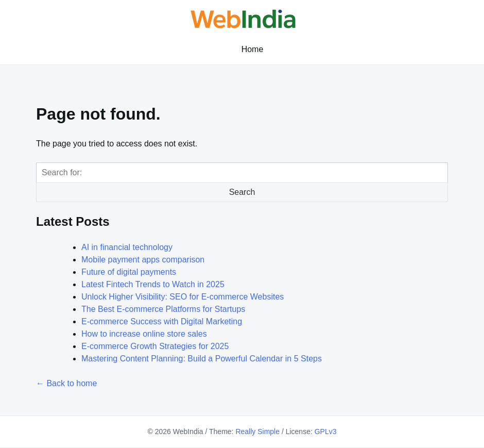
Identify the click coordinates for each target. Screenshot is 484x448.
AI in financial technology (126, 247)
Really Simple (257, 431)
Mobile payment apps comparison (142, 259)
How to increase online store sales (144, 333)
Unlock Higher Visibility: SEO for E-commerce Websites (182, 296)
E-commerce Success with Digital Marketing (161, 321)
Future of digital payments (128, 272)
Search (242, 192)
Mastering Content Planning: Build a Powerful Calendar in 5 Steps (201, 358)
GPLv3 (326, 431)
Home (252, 49)
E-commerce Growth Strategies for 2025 (155, 346)
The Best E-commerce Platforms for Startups (163, 309)
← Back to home (66, 383)
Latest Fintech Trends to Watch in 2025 (152, 284)
